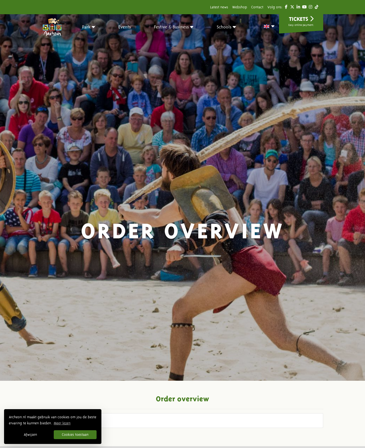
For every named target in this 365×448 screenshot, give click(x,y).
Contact (257, 7)
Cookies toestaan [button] (75, 435)
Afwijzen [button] (30, 435)
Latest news (219, 7)
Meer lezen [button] (62, 423)
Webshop (239, 7)
